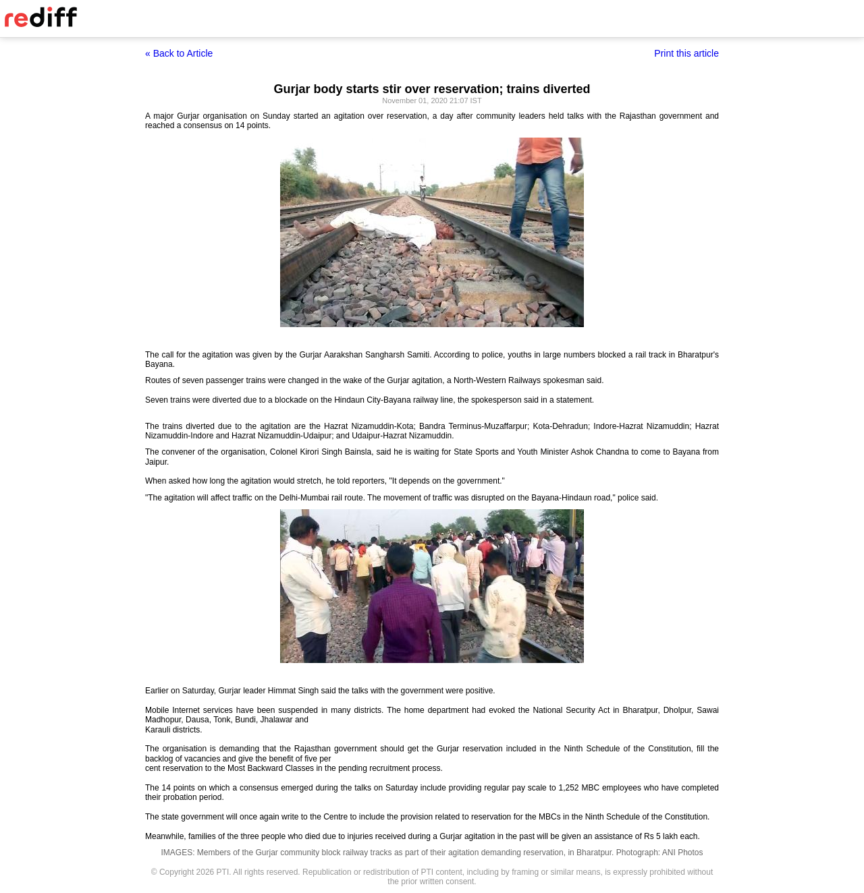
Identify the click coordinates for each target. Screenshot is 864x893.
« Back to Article (179, 53)
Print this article (686, 53)
